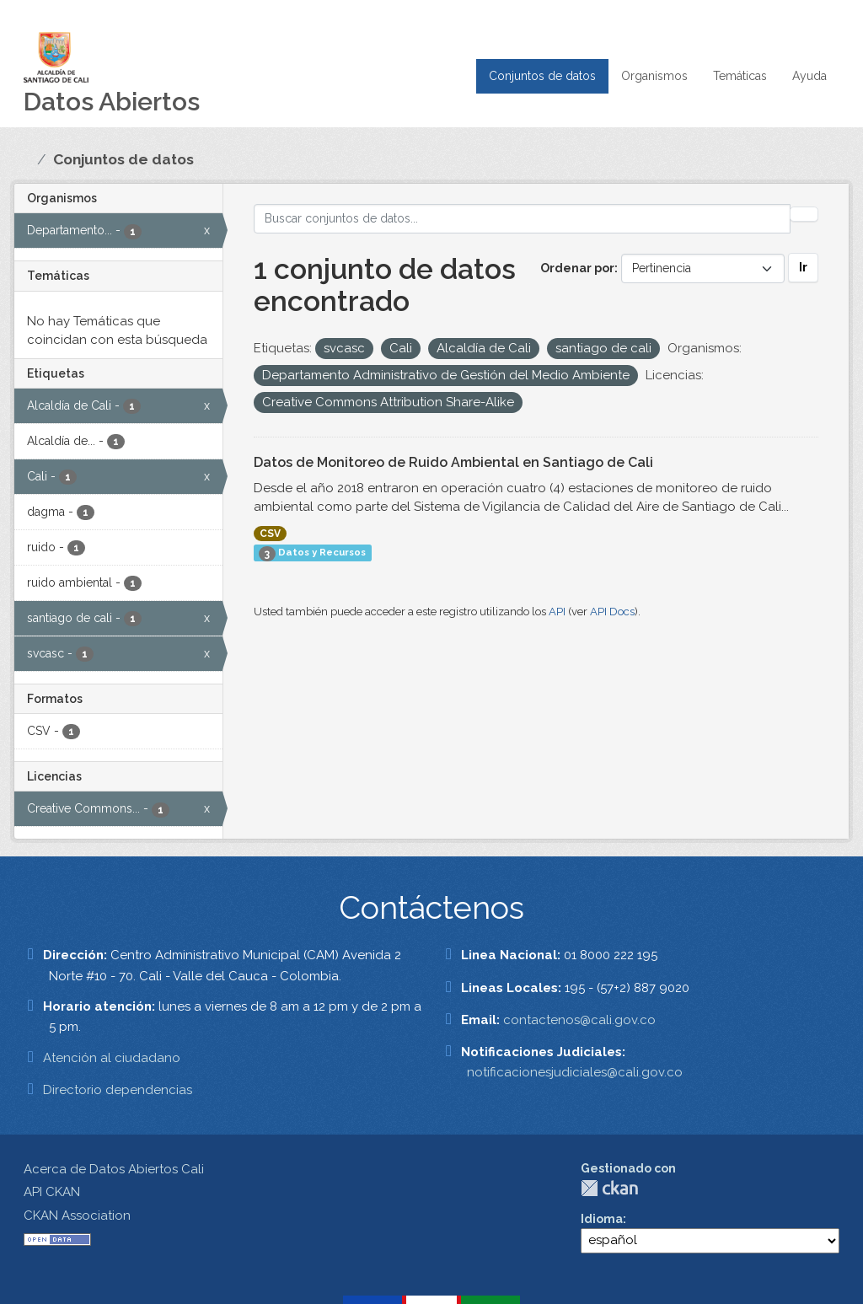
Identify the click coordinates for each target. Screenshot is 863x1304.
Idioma (602, 1219)
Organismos (654, 76)
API (557, 611)
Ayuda (809, 76)
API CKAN (52, 1191)
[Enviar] (804, 214)
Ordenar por (577, 268)
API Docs (612, 611)
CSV (270, 533)
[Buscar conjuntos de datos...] (522, 218)
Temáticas (740, 76)
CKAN (609, 1188)
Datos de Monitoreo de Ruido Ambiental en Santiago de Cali (453, 462)
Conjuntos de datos (542, 76)
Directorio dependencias (117, 1089)
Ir (803, 267)
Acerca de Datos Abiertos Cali (114, 1169)
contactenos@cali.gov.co (579, 1020)
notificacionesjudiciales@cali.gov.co (575, 1072)
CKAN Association (77, 1215)
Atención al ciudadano (111, 1057)
